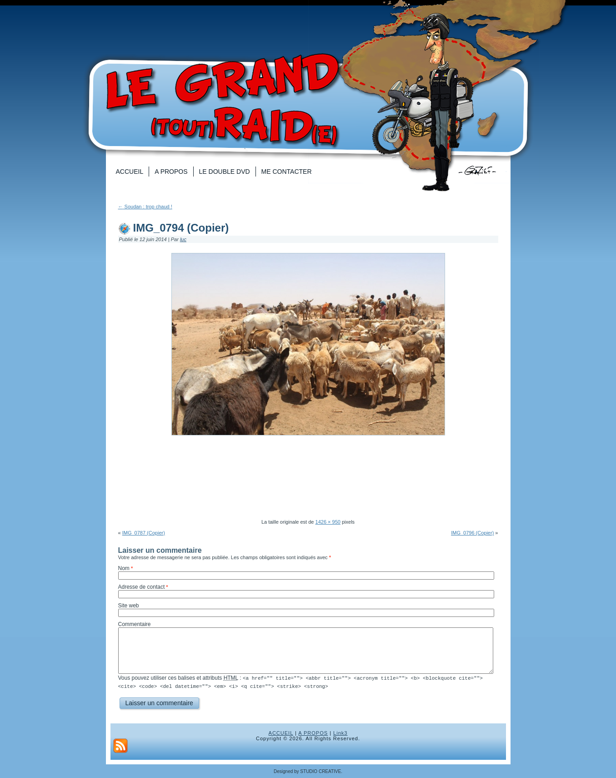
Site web (128, 605)
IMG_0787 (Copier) (143, 533)
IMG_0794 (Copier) (181, 228)
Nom (124, 568)
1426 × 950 (328, 522)
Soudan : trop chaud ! (145, 206)
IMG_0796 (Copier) (472, 533)
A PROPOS (313, 732)
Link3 (340, 732)
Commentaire (134, 624)
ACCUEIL (281, 732)
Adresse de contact (141, 587)
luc (183, 239)
